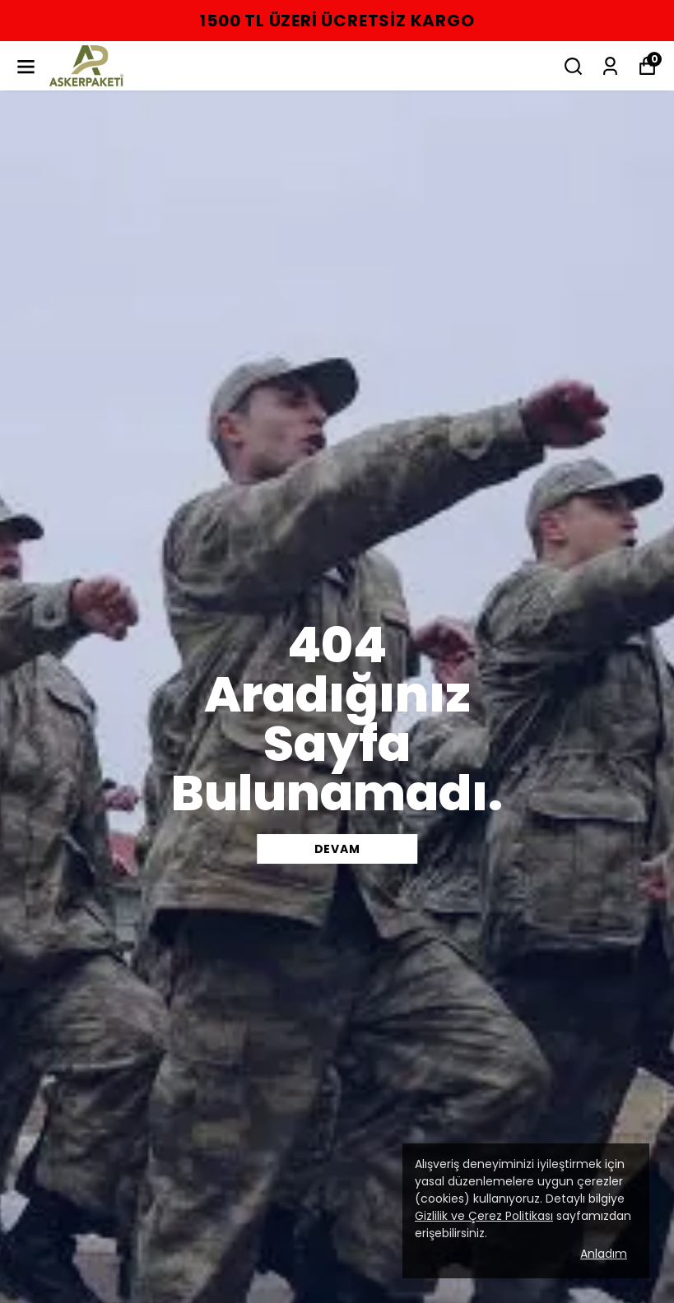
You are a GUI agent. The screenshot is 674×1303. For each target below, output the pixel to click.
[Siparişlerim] (610, 66)
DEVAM (337, 849)
